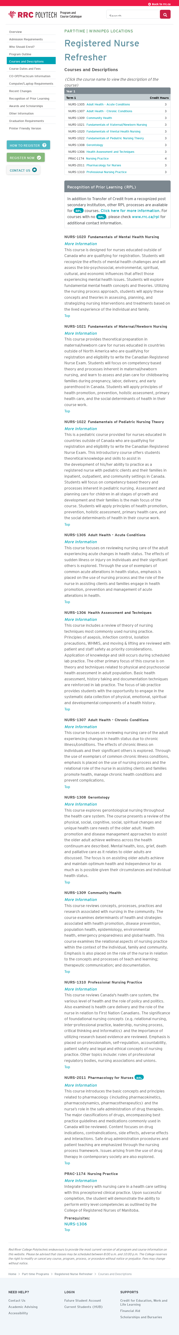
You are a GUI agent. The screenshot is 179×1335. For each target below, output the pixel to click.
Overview (15, 31)
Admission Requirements (26, 39)
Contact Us (16, 1300)
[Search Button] (165, 14)
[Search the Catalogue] (133, 14)
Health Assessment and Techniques (110, 151)
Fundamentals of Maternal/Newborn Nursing (116, 124)
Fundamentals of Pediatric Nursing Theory (115, 137)
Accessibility (18, 1312)
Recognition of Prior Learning (29, 98)
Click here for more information (130, 209)
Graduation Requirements (26, 120)
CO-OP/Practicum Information (29, 75)
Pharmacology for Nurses (103, 164)
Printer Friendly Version (25, 128)
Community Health (99, 117)
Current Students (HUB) (83, 1306)
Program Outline (20, 53)
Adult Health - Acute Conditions (108, 103)
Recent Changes (20, 90)
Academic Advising (23, 1306)
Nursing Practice (97, 157)
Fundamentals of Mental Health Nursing (113, 130)
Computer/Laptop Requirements (31, 83)
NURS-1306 (75, 1223)
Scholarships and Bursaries (141, 1316)
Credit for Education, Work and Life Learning (143, 1302)
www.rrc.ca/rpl (145, 215)
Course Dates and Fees (25, 68)
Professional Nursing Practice (106, 171)
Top (67, 315)
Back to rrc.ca (159, 3)
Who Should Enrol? (21, 46)
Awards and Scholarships (26, 105)
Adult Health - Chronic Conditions (109, 110)
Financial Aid (130, 1310)
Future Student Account (82, 1300)
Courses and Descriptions (26, 61)
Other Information (21, 113)
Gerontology (94, 144)
